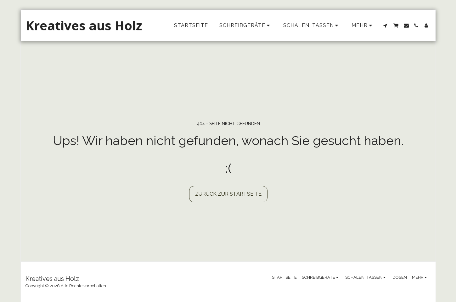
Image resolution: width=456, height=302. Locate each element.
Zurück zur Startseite (228, 194)
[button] (385, 25)
